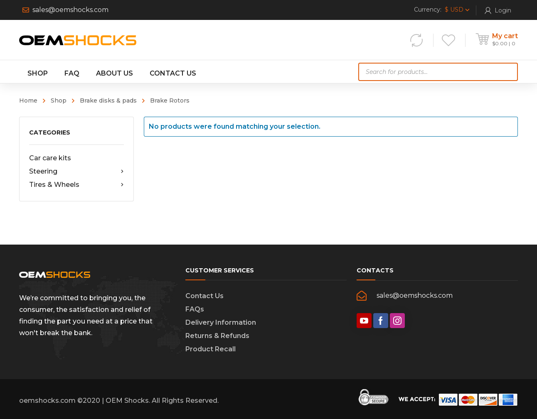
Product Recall (210, 349)
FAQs (194, 309)
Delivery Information (220, 322)
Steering (76, 171)
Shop (59, 100)
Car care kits (50, 158)
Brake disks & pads (108, 100)
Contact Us (204, 296)
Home (28, 100)
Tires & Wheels (76, 184)
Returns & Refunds (217, 336)
